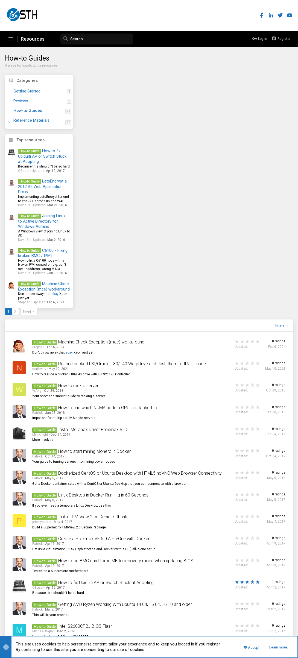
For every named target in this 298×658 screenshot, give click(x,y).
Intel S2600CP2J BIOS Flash (160, 435)
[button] (10, 39)
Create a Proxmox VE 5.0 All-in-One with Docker (178, 326)
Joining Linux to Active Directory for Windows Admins (42, 221)
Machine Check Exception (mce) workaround (44, 286)
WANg (111, 163)
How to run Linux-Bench (155, 572)
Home (272, 617)
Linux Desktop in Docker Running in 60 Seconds (178, 283)
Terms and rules (219, 617)
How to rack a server (153, 158)
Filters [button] (279, 92)
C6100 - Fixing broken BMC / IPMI (43, 253)
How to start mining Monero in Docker (169, 229)
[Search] (92, 39)
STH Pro (13, 617)
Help (262, 617)
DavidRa (113, 555)
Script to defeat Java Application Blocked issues (166, 528)
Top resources (31, 139)
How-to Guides (28, 110)
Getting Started (27, 91)
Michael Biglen (118, 440)
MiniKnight (114, 212)
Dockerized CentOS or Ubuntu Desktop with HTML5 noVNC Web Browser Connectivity (161, 254)
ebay (55, 294)
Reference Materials (32, 120)
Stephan (113, 114)
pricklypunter (116, 310)
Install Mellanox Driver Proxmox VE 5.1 (169, 207)
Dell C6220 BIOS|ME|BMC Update (164, 457)
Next (101, 78)
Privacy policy (245, 617)
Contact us (195, 617)
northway (114, 141)
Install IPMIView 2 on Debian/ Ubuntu (168, 304)
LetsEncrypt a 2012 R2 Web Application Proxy (43, 186)
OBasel (112, 391)
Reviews (21, 100)
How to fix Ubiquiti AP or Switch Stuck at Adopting (43, 156)
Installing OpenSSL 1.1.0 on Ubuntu (166, 506)
